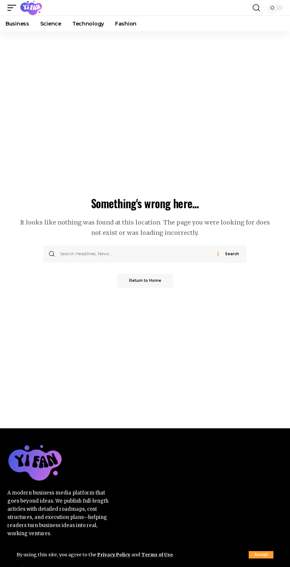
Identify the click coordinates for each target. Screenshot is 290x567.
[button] (261, 554)
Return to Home (145, 281)
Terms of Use (159, 554)
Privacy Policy (114, 554)
